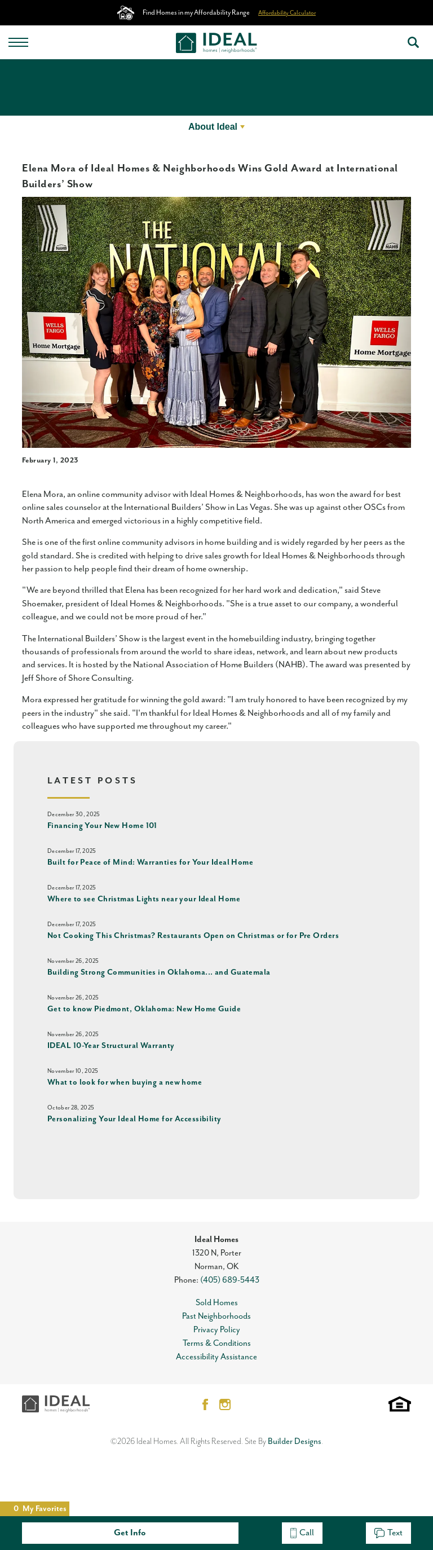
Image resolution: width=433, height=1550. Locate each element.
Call (302, 1532)
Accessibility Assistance (216, 1357)
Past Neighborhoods (216, 1316)
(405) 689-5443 (229, 1280)
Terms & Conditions (217, 1343)
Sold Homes (217, 1302)
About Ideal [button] (212, 126)
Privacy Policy (216, 1330)
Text (388, 1532)
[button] (413, 42)
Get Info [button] (130, 1532)
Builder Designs (294, 1441)
